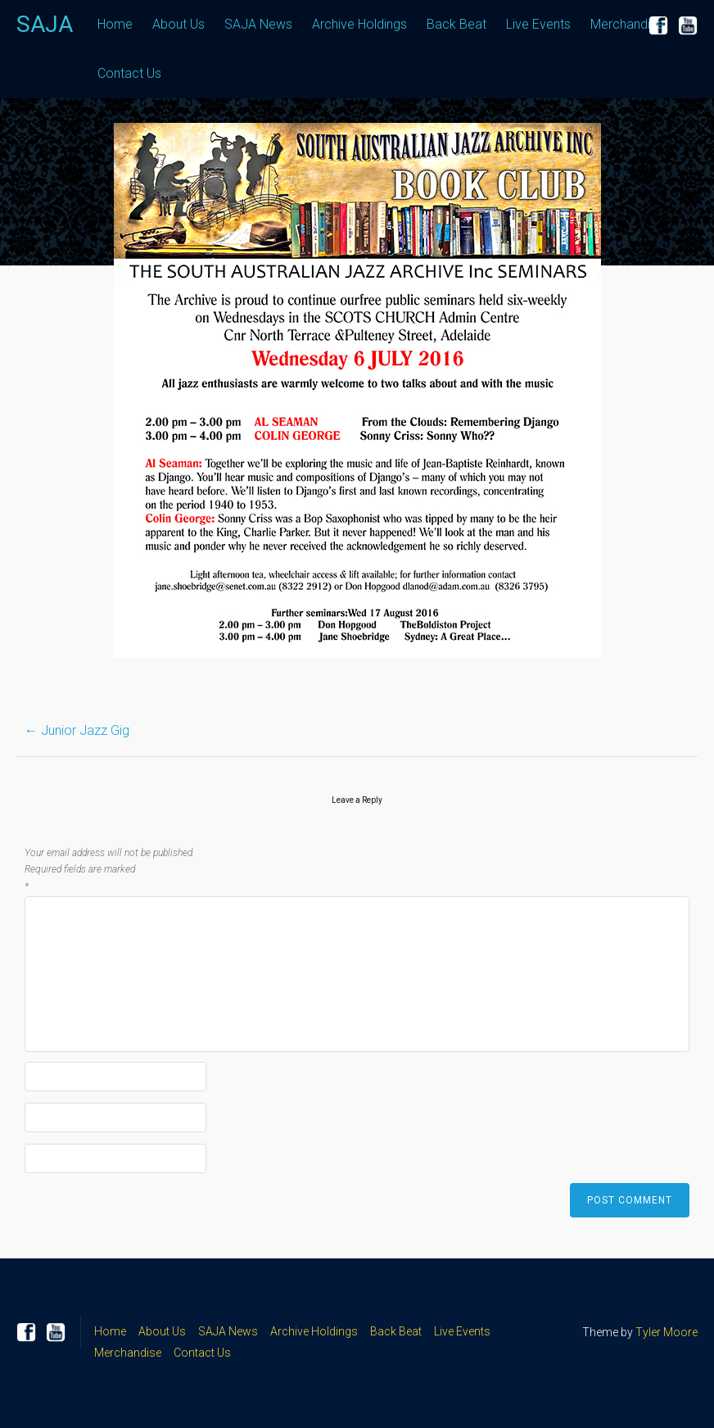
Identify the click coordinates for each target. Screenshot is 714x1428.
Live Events (538, 24)
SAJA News (258, 24)
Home (115, 24)
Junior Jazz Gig (77, 730)
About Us (178, 24)
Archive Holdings (359, 24)
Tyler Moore (666, 1332)
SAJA (44, 24)
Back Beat (456, 24)
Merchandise (627, 24)
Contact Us (129, 73)
